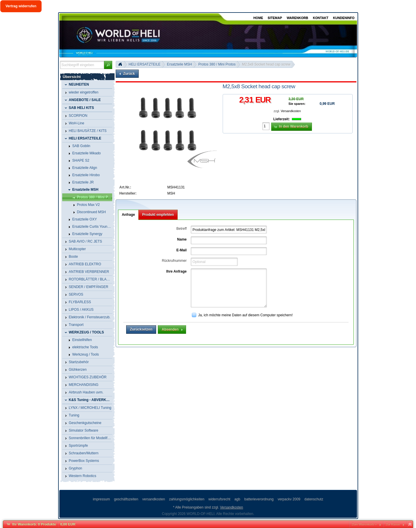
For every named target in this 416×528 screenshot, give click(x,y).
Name (182, 239)
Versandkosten (291, 111)
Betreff (181, 229)
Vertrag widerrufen (21, 6)
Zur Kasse (393, 524)
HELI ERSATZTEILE (145, 64)
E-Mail (181, 250)
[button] (108, 65)
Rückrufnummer (174, 261)
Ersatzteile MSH (179, 64)
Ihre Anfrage (176, 271)
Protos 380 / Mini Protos (216, 64)
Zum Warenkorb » (364, 524)
